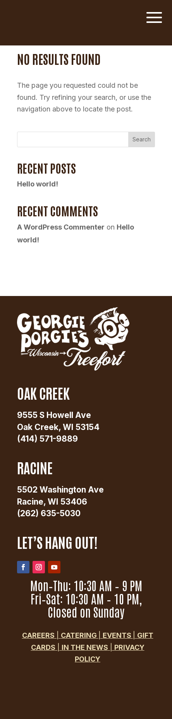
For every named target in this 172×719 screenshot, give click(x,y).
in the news (85, 647)
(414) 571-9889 (47, 439)
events (118, 635)
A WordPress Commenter (61, 227)
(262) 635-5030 (49, 513)
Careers (38, 635)
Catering (79, 635)
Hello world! (37, 184)
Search (141, 139)
